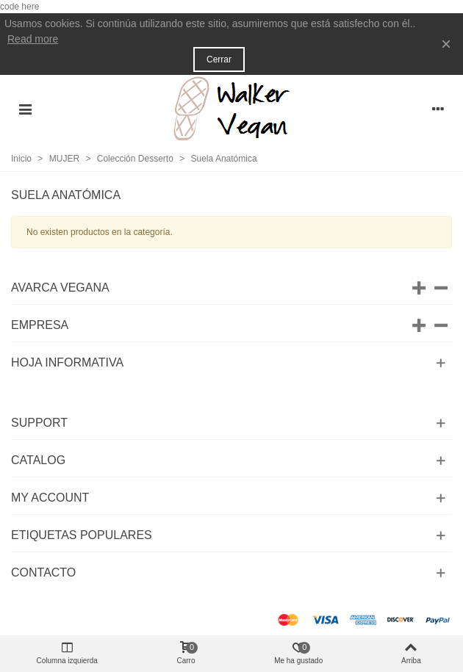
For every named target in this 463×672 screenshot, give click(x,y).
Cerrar (219, 59)
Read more (32, 39)
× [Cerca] (446, 44)
